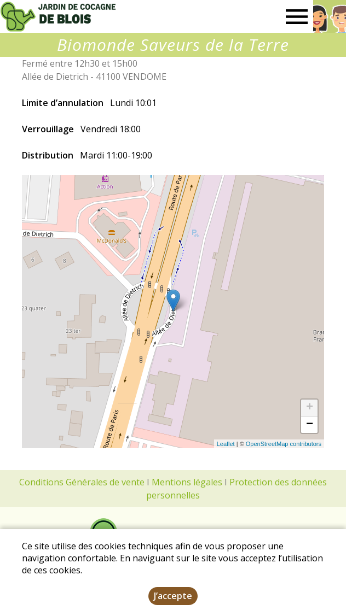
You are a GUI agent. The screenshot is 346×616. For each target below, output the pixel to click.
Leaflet (226, 444)
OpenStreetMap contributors (283, 444)
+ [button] (309, 408)
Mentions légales (187, 482)
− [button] (309, 424)
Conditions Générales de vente (82, 482)
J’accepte (173, 596)
